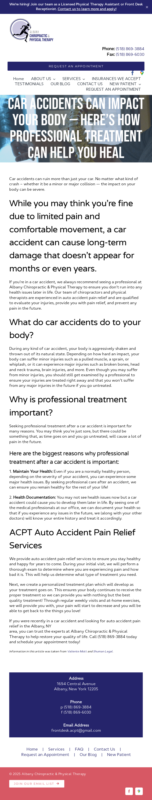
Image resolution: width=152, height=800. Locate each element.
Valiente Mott (77, 651)
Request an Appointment (45, 755)
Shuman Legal (103, 651)
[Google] (142, 73)
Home (32, 749)
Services (56, 749)
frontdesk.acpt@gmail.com (76, 731)
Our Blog (88, 755)
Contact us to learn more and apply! (87, 9)
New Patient (119, 755)
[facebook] (132, 73)
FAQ (79, 749)
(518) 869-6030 (130, 55)
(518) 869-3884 (130, 49)
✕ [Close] (146, 7)
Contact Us (104, 749)
